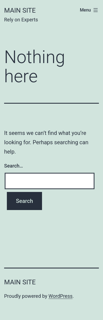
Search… (13, 166)
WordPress (61, 296)
